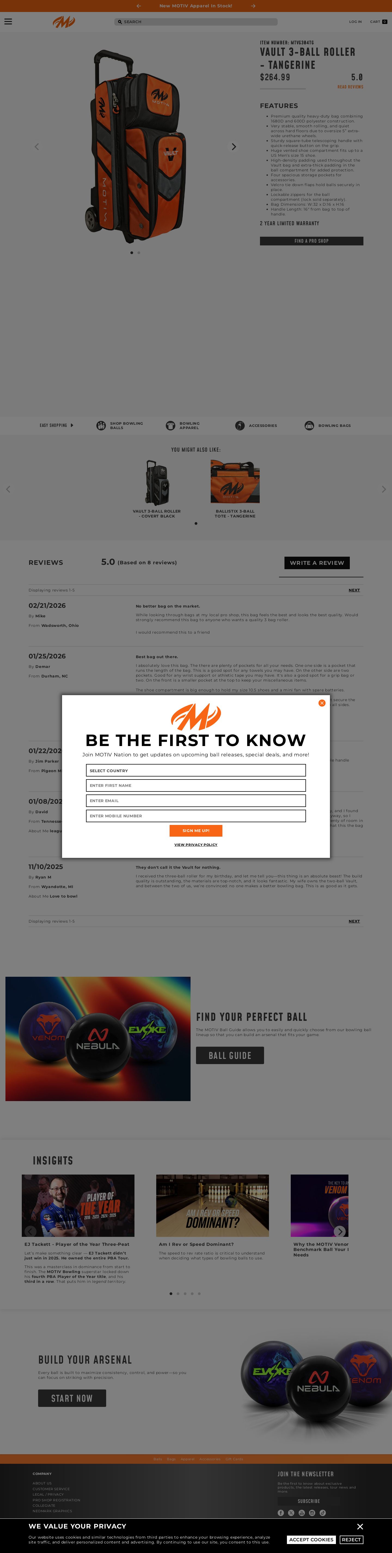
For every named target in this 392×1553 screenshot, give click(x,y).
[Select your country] (196, 770)
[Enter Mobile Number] (196, 816)
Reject (351, 1539)
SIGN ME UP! (196, 830)
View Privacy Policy (196, 845)
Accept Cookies (311, 1539)
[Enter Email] (196, 800)
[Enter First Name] (196, 785)
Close (360, 1527)
